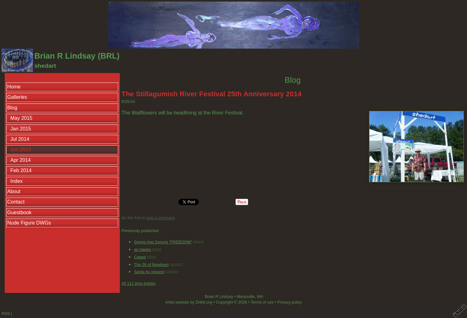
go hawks (142, 249)
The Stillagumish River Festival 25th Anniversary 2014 (211, 94)
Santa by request (149, 271)
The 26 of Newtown (151, 264)
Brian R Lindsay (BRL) (76, 55)
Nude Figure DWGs (29, 222)
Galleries (17, 97)
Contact (15, 201)
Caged (140, 257)
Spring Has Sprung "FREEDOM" (163, 242)
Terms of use (262, 302)
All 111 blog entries (138, 283)
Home (14, 86)
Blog (12, 107)
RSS (6, 313)
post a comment (160, 217)
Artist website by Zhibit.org (188, 302)
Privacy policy (289, 302)
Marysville (246, 296)
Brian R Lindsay (219, 296)
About (13, 191)
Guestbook (19, 212)
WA (260, 296)
